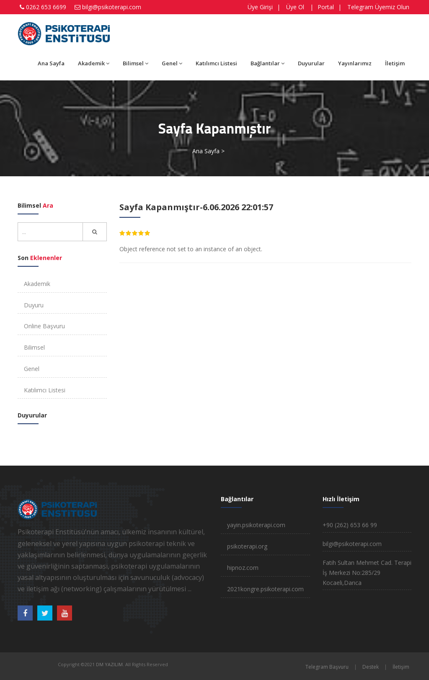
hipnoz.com (242, 568)
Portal (326, 7)
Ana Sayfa (51, 63)
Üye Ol (295, 7)
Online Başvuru (44, 326)
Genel (172, 63)
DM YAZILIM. (110, 664)
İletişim (395, 63)
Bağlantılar (267, 63)
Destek (370, 666)
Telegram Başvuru (327, 666)
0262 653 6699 (46, 7)
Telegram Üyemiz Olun (378, 7)
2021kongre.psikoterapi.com (265, 589)
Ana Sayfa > (208, 151)
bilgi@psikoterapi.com (111, 7)
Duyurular (311, 63)
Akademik (93, 63)
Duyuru (34, 305)
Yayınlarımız (355, 63)
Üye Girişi (260, 7)
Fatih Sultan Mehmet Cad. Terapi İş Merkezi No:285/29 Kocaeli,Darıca (367, 573)
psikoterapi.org (247, 546)
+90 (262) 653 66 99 (350, 525)
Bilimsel (135, 63)
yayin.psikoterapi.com (256, 525)
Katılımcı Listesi (216, 63)
